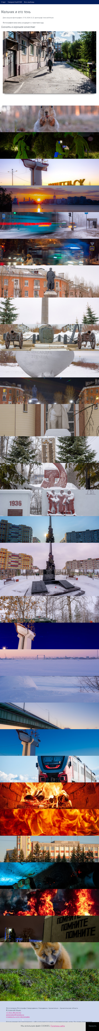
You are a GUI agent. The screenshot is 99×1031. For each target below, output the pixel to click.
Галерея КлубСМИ (15, 2)
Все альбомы (29, 2)
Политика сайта (57, 1026)
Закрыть (92, 1026)
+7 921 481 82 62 (13, 1012)
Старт (3, 2)
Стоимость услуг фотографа (18, 1017)
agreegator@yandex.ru (15, 1014)
